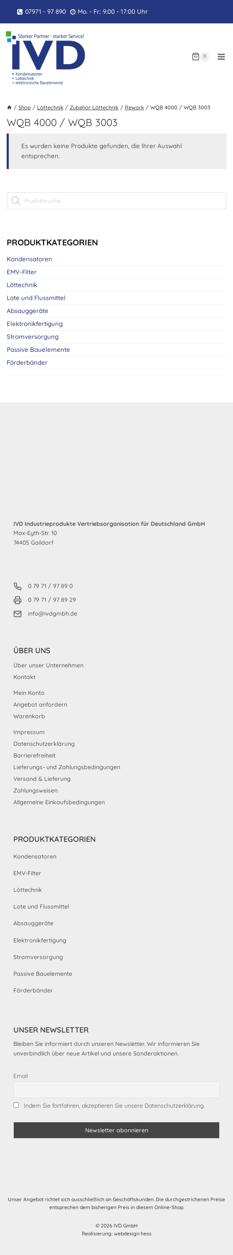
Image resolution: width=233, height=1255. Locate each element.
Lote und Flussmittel (36, 298)
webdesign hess (133, 1233)
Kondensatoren (29, 259)
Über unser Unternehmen (48, 665)
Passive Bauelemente (38, 350)
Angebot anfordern (40, 704)
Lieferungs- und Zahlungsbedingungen (66, 767)
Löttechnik (22, 285)
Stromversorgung (32, 337)
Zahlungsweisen (35, 790)
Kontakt (24, 677)
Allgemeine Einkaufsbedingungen (59, 802)
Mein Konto (29, 693)
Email (20, 1076)
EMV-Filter (22, 272)
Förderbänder (27, 362)
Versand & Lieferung (42, 779)
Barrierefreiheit (34, 755)
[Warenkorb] (200, 56)
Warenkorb (29, 716)
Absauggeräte (27, 311)
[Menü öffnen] (221, 56)
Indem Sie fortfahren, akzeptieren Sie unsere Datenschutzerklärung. (114, 1105)
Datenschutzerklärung (44, 743)
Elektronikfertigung (35, 324)
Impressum (29, 732)
